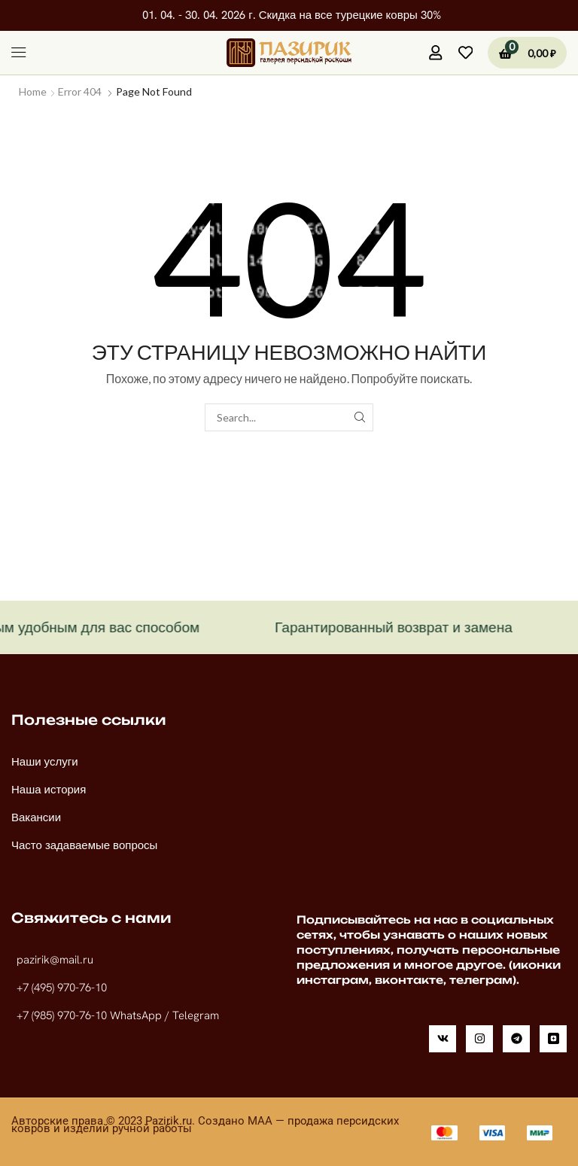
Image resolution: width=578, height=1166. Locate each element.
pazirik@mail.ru (55, 959)
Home (33, 91)
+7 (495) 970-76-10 (62, 987)
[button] (18, 53)
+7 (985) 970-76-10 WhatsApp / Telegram (118, 1015)
